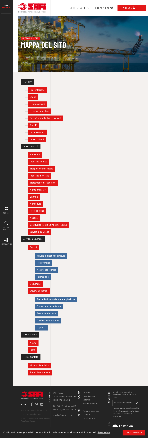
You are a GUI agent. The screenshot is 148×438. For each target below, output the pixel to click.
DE (81, 8)
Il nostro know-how (39, 111)
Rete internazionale (40, 373)
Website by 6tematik (28, 421)
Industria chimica (38, 162)
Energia (34, 197)
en (71, 8)
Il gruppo (27, 82)
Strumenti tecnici (39, 291)
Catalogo (6, 213)
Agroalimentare (38, 190)
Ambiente (35, 155)
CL (88, 8)
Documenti (35, 284)
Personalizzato (6, 244)
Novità (33, 343)
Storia (33, 97)
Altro (35, 38)
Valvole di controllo (39, 232)
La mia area (128, 8)
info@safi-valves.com (62, 415)
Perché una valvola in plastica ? (45, 118)
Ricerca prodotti (6, 228)
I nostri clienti (37, 139)
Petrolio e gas (37, 211)
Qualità (33, 125)
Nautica (34, 218)
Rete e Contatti (30, 357)
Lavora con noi (37, 132)
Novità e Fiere (30, 335)
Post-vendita (43, 263)
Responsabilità (37, 104)
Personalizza (104, 433)
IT (84, 8)
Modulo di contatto (39, 366)
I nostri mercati (30, 146)
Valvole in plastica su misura (51, 256)
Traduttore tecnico (46, 314)
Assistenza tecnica (46, 270)
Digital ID (41, 328)
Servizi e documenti (33, 239)
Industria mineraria (39, 176)
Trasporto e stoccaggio (41, 169)
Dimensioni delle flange (49, 306)
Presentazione (37, 90)
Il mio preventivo (104, 8)
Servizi (33, 247)
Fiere (32, 350)
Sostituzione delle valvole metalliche (48, 225)
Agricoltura (35, 204)
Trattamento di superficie (43, 183)
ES (78, 8)
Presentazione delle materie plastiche (56, 299)
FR (74, 8)
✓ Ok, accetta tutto (133, 433)
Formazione (43, 277)
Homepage (26, 38)
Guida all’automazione (48, 321)
